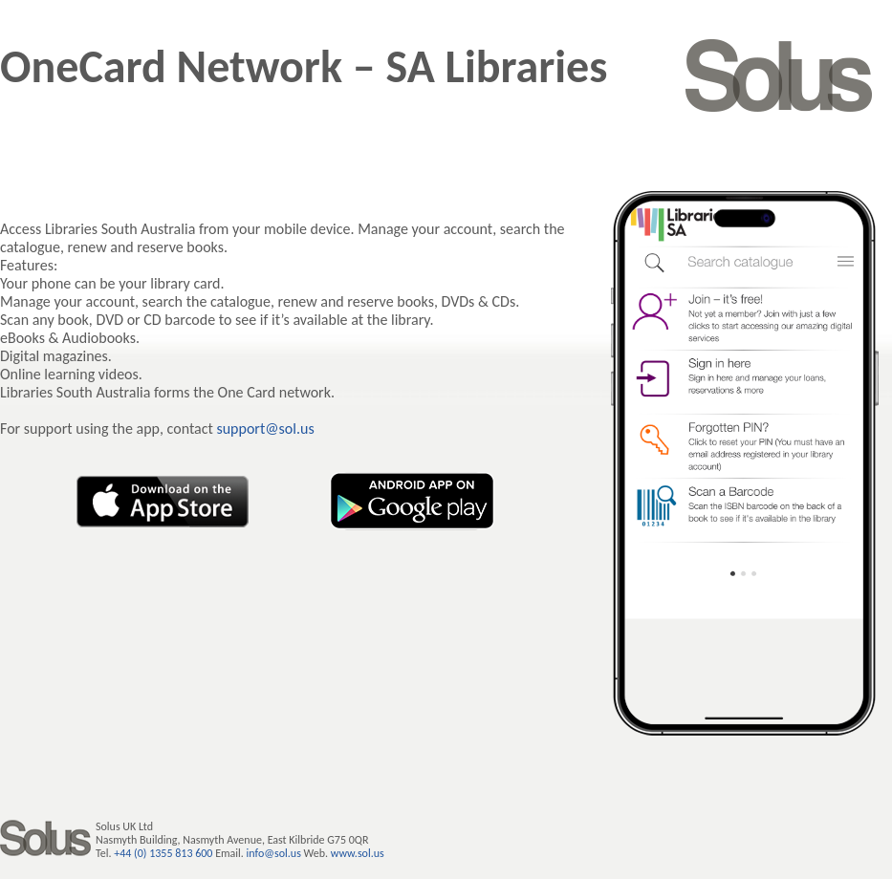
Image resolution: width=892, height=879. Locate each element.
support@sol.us (265, 428)
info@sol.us (274, 853)
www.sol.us (357, 853)
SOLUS (779, 75)
